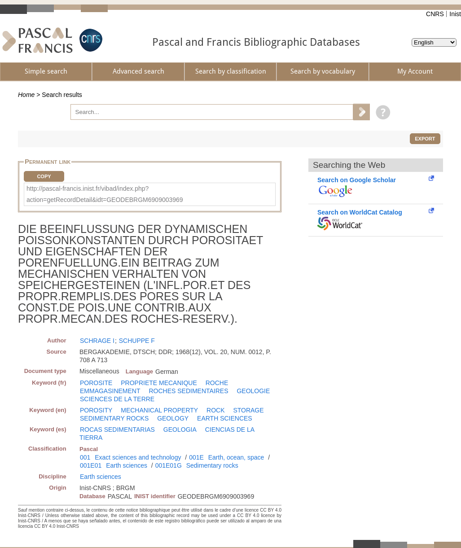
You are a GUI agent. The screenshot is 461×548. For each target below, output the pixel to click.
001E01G (168, 465)
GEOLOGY (173, 418)
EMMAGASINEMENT (110, 391)
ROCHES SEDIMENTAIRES (188, 391)
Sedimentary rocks (212, 465)
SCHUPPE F (137, 340)
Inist (455, 14)
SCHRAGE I (97, 340)
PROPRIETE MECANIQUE (159, 382)
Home (26, 94)
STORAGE (248, 410)
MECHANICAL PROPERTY (159, 410)
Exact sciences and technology (138, 457)
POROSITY (96, 410)
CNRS (435, 14)
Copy (44, 176)
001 (85, 457)
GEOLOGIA (180, 429)
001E (196, 457)
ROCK (215, 410)
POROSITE (96, 382)
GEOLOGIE (253, 391)
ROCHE (217, 382)
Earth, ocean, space (236, 457)
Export (425, 138)
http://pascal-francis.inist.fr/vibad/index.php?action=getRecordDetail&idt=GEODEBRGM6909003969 (104, 194)
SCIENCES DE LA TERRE (117, 399)
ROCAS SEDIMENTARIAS (117, 429)
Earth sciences (126, 465)
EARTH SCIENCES (224, 418)
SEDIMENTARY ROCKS (114, 418)
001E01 (90, 465)
